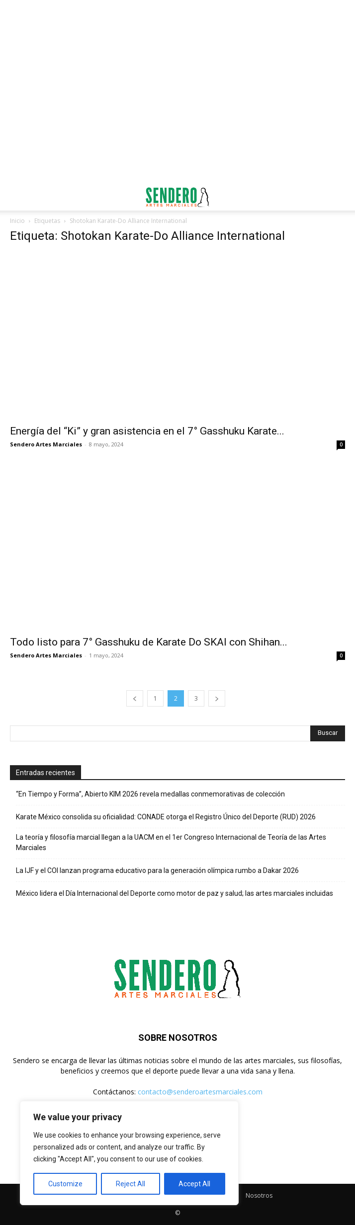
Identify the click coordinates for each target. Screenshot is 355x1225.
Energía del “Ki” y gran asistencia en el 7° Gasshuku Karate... (147, 431)
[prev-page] (134, 698)
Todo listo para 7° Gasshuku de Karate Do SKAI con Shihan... (148, 642)
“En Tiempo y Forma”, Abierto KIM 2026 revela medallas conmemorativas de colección (150, 794)
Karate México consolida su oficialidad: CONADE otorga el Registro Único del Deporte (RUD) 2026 (166, 817)
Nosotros (259, 1195)
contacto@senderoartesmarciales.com (200, 1091)
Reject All (130, 1184)
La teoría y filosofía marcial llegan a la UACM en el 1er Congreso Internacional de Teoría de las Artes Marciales (171, 842)
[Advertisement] (177, 17)
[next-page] (216, 698)
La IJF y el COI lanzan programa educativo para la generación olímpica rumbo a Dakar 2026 (157, 870)
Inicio (17, 220)
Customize (65, 1184)
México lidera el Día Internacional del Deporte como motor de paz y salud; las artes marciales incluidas (174, 893)
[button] (17, 197)
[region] (129, 1153)
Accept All (194, 1184)
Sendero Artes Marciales (46, 444)
